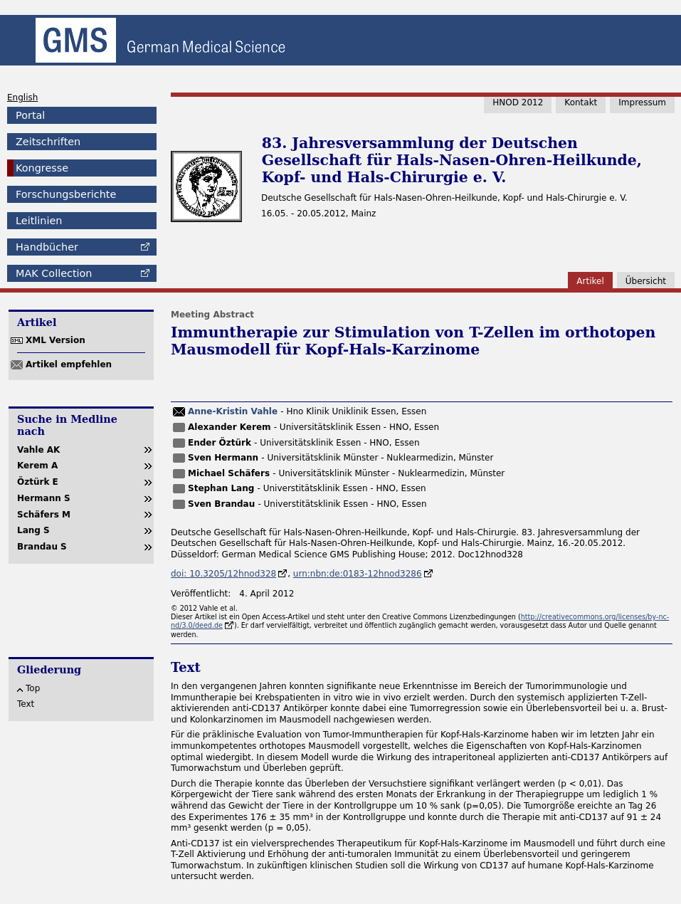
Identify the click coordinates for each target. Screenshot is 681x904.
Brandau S (42, 547)
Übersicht (645, 281)
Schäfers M (43, 515)
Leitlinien (39, 220)
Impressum (642, 102)
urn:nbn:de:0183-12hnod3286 (357, 574)
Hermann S (43, 498)
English (22, 98)
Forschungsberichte (66, 194)
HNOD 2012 (517, 102)
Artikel (589, 281)
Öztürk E (37, 482)
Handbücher (47, 247)
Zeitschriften (48, 141)
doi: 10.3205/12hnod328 (223, 574)
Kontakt (580, 102)
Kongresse (42, 168)
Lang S (33, 530)
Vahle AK (38, 450)
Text (25, 704)
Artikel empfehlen (69, 364)
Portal (30, 115)
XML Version (55, 340)
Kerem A (37, 466)
